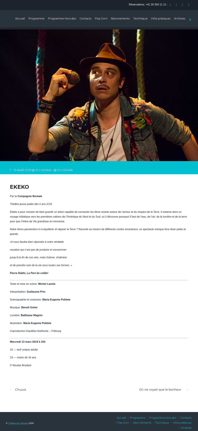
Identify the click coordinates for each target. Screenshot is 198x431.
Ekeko (19, 187)
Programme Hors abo (58, 19)
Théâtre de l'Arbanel (18, 423)
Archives (179, 19)
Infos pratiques (160, 19)
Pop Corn (98, 19)
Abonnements (118, 19)
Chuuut (18, 389)
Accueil (15, 19)
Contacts (82, 19)
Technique (139, 19)
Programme (32, 19)
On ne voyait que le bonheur (163, 389)
